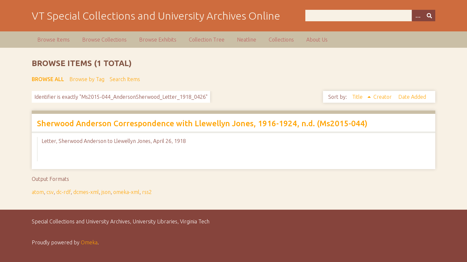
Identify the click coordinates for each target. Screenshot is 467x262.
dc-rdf (63, 192)
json (106, 192)
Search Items (125, 79)
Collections (281, 40)
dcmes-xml (86, 192)
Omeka (89, 242)
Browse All (48, 79)
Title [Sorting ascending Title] (358, 97)
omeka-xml (126, 192)
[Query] (370, 15)
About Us (317, 40)
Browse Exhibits (157, 40)
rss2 (147, 192)
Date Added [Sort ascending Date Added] (412, 97)
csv (50, 192)
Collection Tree (207, 40)
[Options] (417, 15)
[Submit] (429, 15)
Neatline (246, 40)
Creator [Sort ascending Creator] (383, 97)
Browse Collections (104, 40)
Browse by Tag (86, 79)
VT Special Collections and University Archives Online (156, 16)
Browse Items (53, 40)
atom (38, 192)
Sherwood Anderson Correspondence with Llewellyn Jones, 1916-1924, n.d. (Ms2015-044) (202, 123)
